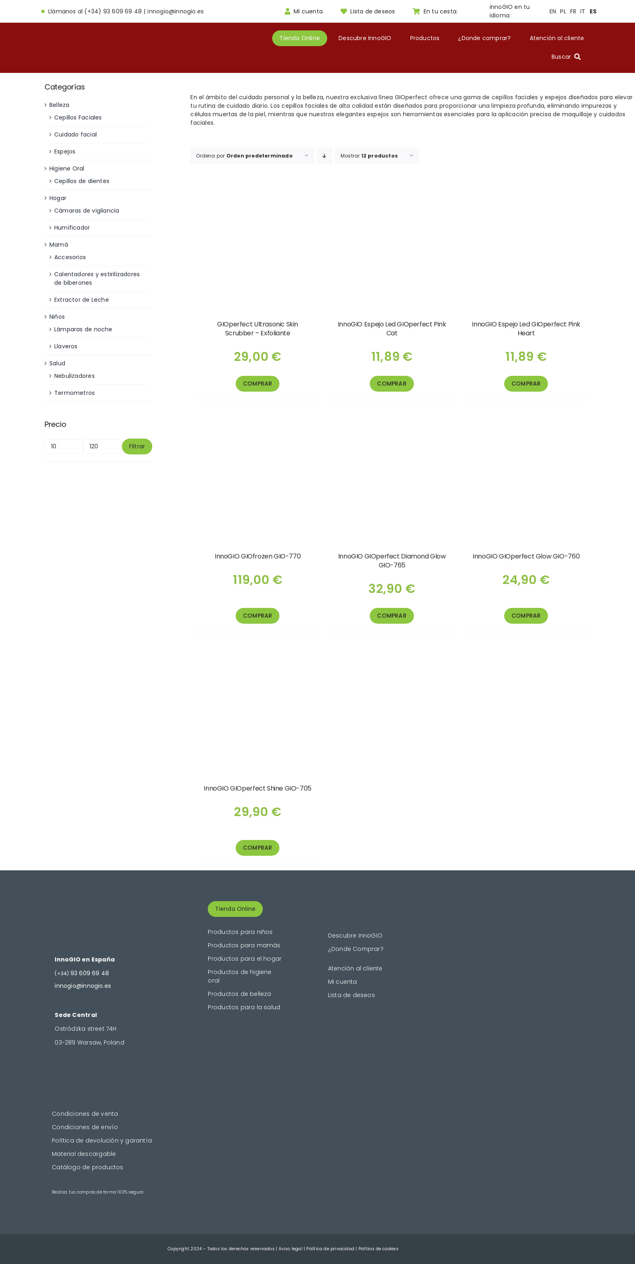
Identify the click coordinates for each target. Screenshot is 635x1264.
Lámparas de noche (83, 329)
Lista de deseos (351, 995)
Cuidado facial (75, 134)
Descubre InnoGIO (355, 935)
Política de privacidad (330, 1249)
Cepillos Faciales (78, 117)
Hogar (57, 198)
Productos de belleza (239, 994)
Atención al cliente (355, 968)
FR (573, 11)
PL (563, 11)
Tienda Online (235, 909)
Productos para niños (240, 932)
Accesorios (70, 257)
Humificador (72, 228)
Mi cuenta (342, 982)
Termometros (74, 393)
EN (553, 11)
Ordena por (244, 155)
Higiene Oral (67, 168)
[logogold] (82, 42)
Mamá (58, 245)
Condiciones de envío (85, 1127)
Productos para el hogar (244, 959)
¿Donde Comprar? (356, 949)
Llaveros (66, 346)
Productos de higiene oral (239, 976)
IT (582, 11)
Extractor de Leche (81, 300)
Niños (57, 317)
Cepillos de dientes (81, 181)
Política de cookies (378, 1249)
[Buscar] (567, 56)
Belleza (59, 105)
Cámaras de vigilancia (86, 211)
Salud (57, 363)
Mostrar (369, 155)
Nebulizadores (74, 376)
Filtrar (137, 446)
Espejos (64, 151)
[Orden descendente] (324, 155)
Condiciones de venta (85, 1114)
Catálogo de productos (87, 1167)
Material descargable (84, 1154)
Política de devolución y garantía (102, 1140)
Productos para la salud (244, 1007)
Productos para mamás (244, 945)
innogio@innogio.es (175, 11)
